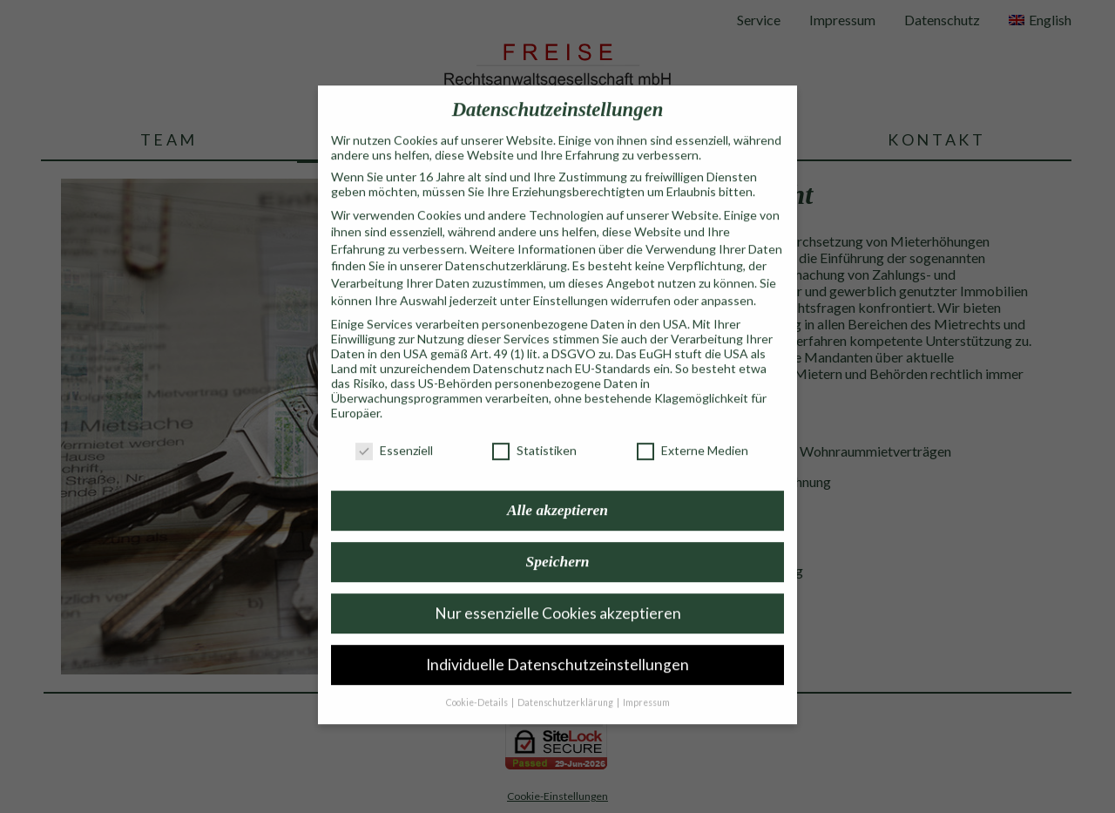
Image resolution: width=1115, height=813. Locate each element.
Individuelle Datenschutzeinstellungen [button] (557, 644)
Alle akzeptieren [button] (557, 490)
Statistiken (534, 430)
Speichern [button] (558, 541)
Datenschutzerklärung (506, 245)
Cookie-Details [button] (478, 682)
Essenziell (394, 430)
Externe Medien (692, 430)
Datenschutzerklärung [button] (566, 682)
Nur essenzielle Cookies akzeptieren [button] (558, 593)
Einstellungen (570, 280)
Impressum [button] (646, 682)
